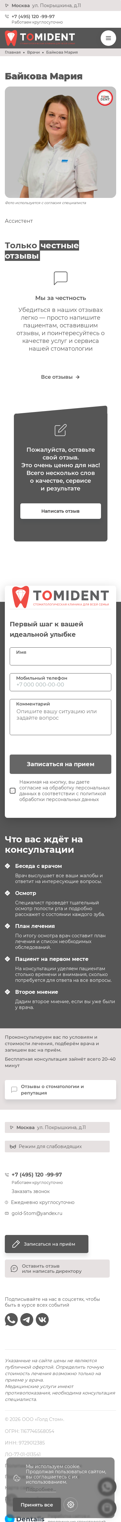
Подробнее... (41, 1489)
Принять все (37, 1505)
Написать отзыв (60, 511)
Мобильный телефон (41, 678)
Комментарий (33, 703)
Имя (21, 652)
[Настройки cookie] (71, 1504)
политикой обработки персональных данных (62, 796)
